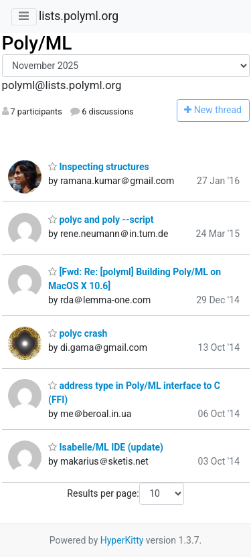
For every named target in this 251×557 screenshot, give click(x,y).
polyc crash (77, 333)
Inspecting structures (98, 166)
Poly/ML (37, 43)
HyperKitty (122, 540)
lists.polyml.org (78, 16)
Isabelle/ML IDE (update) (105, 447)
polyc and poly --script (100, 219)
